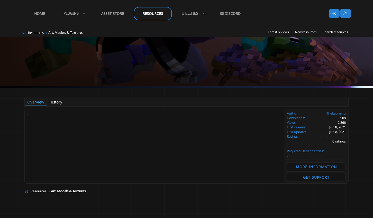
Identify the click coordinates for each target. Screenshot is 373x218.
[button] (73, 13)
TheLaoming (52, 91)
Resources (153, 13)
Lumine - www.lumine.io (333, 213)
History (55, 102)
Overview (35, 102)
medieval (100, 91)
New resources (306, 32)
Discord (230, 13)
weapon (141, 91)
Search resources (335, 32)
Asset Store (112, 13)
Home (39, 13)
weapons (158, 91)
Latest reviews (278, 32)
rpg (114, 91)
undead (126, 91)
